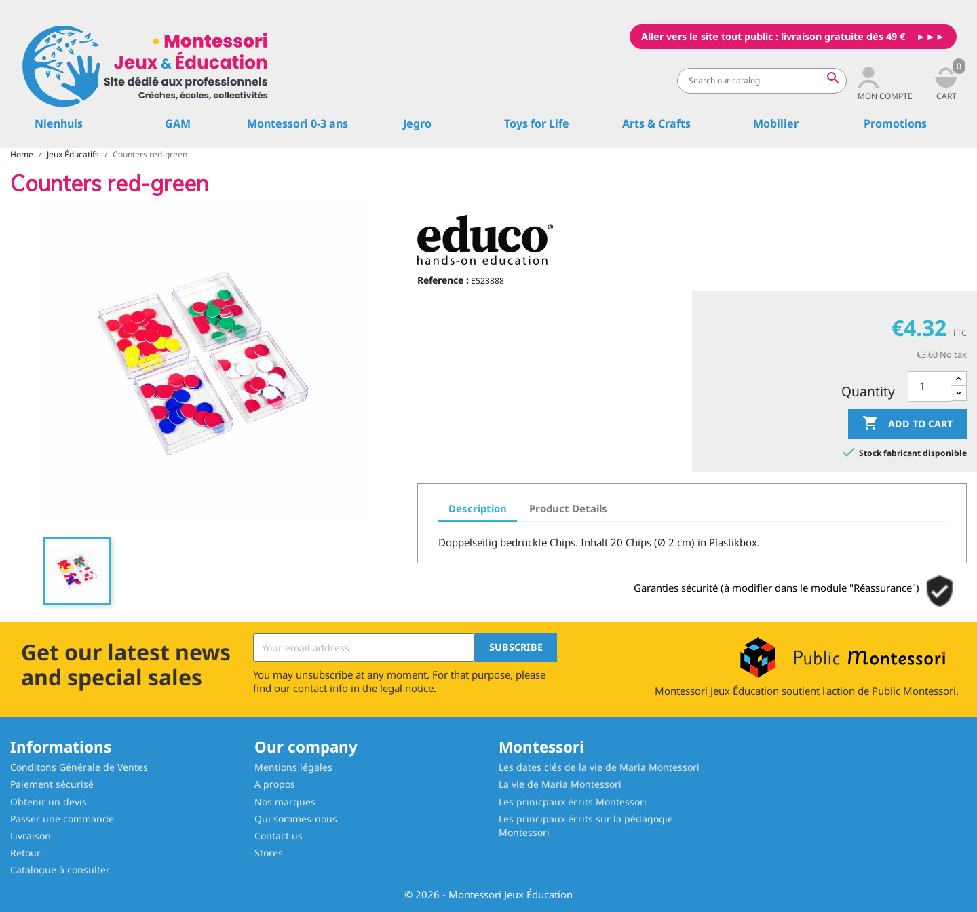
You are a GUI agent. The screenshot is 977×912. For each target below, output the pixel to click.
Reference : (443, 280)
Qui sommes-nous (295, 818)
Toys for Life (536, 123)
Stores (268, 852)
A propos (274, 784)
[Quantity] (929, 386)
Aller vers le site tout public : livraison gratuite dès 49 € (773, 36)
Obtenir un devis (48, 801)
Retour (25, 852)
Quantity (868, 391)
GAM (178, 123)
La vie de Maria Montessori (560, 784)
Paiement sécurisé (52, 784)
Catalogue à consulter (60, 869)
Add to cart (907, 424)
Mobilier (776, 123)
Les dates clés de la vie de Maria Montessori (599, 767)
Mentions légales (293, 767)
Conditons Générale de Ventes (79, 767)
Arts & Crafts (656, 123)
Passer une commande (62, 818)
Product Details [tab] (568, 508)
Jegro (417, 123)
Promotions (895, 123)
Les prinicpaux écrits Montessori (573, 801)
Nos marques (284, 801)
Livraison (30, 835)
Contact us (278, 835)
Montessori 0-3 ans (297, 123)
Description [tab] (477, 508)
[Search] (762, 81)
